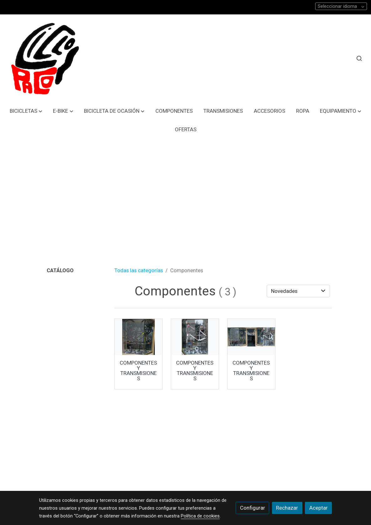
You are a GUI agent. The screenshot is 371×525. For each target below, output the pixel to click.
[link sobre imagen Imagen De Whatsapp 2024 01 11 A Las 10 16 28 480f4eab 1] (195, 337)
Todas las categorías (138, 270)
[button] (26, 111)
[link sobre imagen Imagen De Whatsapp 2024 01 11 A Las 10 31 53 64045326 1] (139, 337)
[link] (44, 58)
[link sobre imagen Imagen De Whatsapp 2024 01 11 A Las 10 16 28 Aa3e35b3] (251, 337)
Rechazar (287, 508)
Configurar (252, 508)
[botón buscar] (359, 58)
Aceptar (318, 508)
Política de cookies (200, 516)
